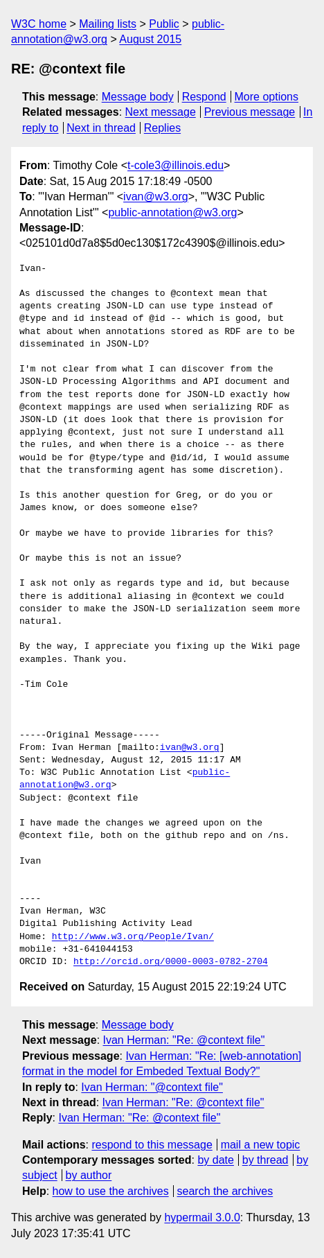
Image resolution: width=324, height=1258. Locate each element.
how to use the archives (111, 1191)
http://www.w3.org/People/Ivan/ (133, 937)
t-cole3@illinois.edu (175, 165)
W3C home (38, 24)
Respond (204, 97)
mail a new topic (260, 1145)
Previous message (250, 112)
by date (215, 1160)
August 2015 (150, 39)
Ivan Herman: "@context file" (152, 1087)
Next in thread (101, 128)
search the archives (225, 1191)
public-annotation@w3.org (172, 212)
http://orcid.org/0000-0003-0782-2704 (170, 962)
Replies (162, 128)
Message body (138, 97)
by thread (265, 1160)
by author (89, 1175)
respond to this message (151, 1145)
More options (267, 97)
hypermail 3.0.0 (202, 1217)
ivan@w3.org (155, 196)
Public (164, 24)
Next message (160, 112)
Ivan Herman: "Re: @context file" (184, 1040)
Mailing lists (107, 24)
